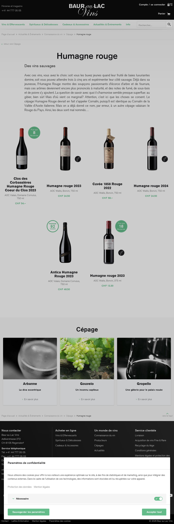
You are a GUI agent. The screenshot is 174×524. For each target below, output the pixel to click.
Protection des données (20, 487)
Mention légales (42, 487)
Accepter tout (154, 512)
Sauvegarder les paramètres (28, 512)
